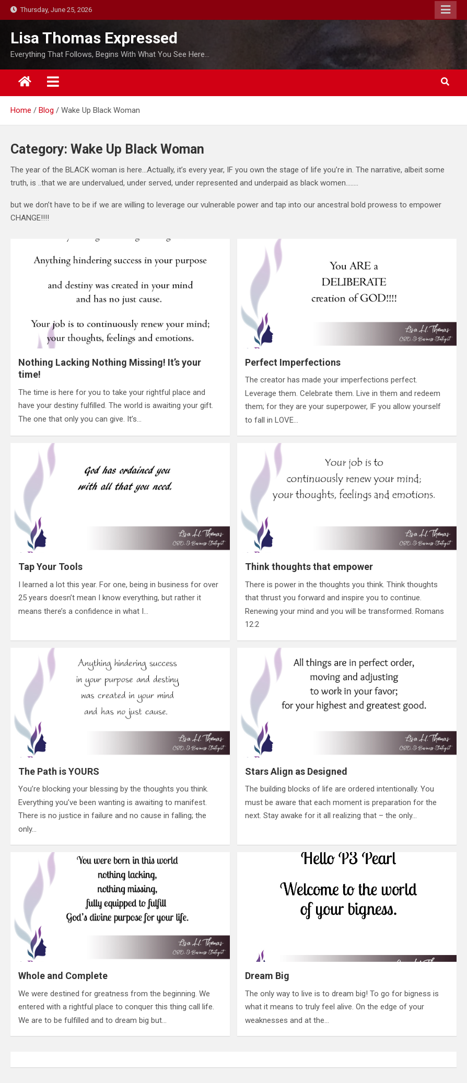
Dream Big (267, 975)
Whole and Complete (63, 975)
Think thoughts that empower (309, 566)
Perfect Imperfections (293, 362)
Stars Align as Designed (296, 771)
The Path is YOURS (58, 771)
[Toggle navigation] (53, 81)
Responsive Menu (446, 10)
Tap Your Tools (50, 566)
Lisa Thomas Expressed (94, 38)
